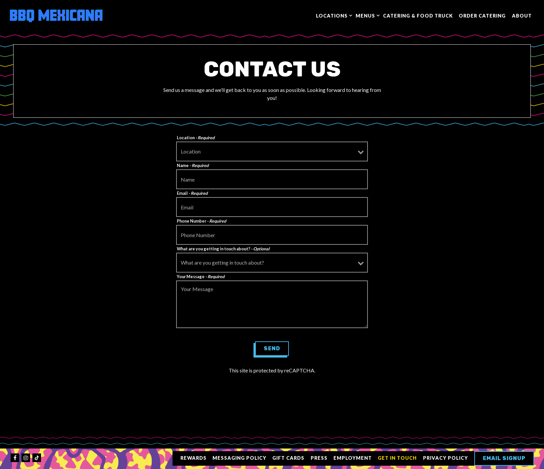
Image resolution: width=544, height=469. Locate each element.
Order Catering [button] (482, 16)
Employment (352, 458)
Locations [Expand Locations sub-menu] (333, 15)
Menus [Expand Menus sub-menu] (366, 15)
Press (319, 458)
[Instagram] (25, 457)
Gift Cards (288, 458)
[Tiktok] (36, 457)
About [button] (522, 16)
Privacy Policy (445, 458)
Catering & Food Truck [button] (418, 16)
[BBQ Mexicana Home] (56, 15)
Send (272, 348)
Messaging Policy (239, 458)
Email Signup (504, 458)
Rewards (193, 458)
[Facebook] (15, 457)
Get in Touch (397, 458)
